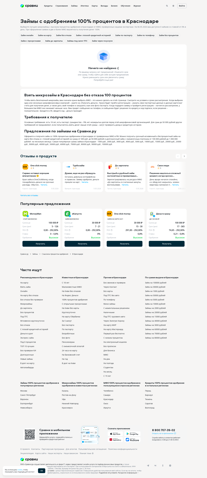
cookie (20, 470)
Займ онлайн (27, 35)
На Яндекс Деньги (70, 295)
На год (65, 359)
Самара (106, 395)
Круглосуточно (68, 312)
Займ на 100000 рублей (155, 282)
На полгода (108, 363)
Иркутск (107, 407)
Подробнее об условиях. (108, 473)
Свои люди (163, 165)
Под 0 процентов (28, 342)
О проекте (25, 449)
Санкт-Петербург (28, 395)
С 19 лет (107, 376)
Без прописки (109, 346)
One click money (38, 165)
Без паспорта (68, 325)
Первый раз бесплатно (113, 333)
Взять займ (25, 287)
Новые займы (26, 359)
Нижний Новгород (70, 403)
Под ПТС (24, 316)
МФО (105, 354)
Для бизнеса (109, 350)
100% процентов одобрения (75, 299)
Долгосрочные (27, 354)
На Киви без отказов (71, 291)
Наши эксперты (55, 453)
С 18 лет (65, 282)
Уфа (63, 399)
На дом (106, 359)
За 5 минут (67, 321)
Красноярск (67, 407)
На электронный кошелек (115, 342)
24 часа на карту (69, 350)
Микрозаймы (26, 304)
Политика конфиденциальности (122, 449)
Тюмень (148, 399)
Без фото (66, 338)
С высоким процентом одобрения (55, 254)
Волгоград (149, 407)
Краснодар (108, 399)
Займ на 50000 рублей (155, 295)
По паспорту (67, 329)
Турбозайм (78, 165)
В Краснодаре (77, 254)
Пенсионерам (68, 342)
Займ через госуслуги (102, 41)
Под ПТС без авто (111, 295)
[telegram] (148, 465)
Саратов (149, 403)
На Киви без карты (70, 308)
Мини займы (109, 304)
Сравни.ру (24, 254)
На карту (24, 282)
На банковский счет (71, 354)
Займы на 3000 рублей (155, 325)
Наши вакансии (71, 453)
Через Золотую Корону (113, 321)
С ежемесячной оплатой (73, 346)
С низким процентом (113, 338)
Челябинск (108, 391)
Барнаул (149, 395)
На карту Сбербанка (71, 316)
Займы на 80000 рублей (156, 338)
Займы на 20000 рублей (156, 312)
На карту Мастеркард (113, 329)
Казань (65, 391)
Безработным (68, 333)
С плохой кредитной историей (34, 329)
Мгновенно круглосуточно (32, 321)
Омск (105, 403)
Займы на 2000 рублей (155, 308)
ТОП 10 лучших (27, 346)
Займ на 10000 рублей (155, 304)
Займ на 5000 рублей (154, 299)
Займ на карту (44, 35)
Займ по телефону (145, 35)
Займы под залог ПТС (77, 41)
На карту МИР (109, 325)
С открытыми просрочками (74, 304)
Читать (44, 184)
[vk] (155, 465)
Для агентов (71, 449)
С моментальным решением (116, 308)
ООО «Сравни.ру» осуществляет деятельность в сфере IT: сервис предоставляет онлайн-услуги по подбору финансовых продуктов (71, 464)
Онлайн (23, 291)
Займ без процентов (168, 35)
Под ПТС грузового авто (114, 316)
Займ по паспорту (123, 35)
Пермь (148, 391)
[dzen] (170, 465)
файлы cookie (49, 471)
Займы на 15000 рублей (156, 316)
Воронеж (24, 399)
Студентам (108, 367)
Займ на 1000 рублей (154, 291)
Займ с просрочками (31, 41)
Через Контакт (110, 287)
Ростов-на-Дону (69, 395)
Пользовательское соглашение (92, 449)
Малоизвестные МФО (72, 287)
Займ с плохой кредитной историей (93, 35)
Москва (23, 391)
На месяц (107, 371)
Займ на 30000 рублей (155, 287)
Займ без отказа (63, 35)
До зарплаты (122, 165)
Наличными (108, 312)
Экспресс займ (27, 338)
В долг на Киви (69, 363)
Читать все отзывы (29, 195)
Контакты (35, 449)
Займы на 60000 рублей (156, 329)
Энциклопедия (27, 453)
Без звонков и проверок (114, 282)
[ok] (162, 465)
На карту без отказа (29, 295)
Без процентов (27, 312)
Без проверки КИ (28, 350)
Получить (40, 243)
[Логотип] (81, 459)
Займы (35, 254)
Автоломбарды (27, 367)
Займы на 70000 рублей (156, 333)
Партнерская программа (53, 449)
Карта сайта (40, 453)
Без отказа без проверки (31, 299)
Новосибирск (26, 407)
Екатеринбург (26, 403)
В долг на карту (27, 363)
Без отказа (25, 325)
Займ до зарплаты (54, 41)
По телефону (109, 299)
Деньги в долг (26, 333)
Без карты (108, 291)
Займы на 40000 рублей (156, 321)
